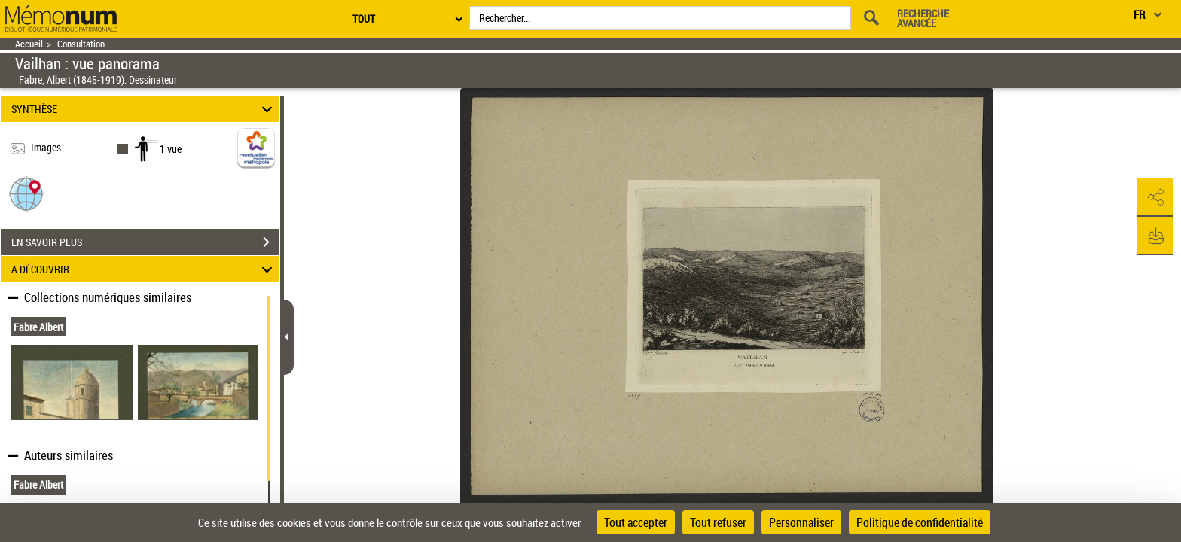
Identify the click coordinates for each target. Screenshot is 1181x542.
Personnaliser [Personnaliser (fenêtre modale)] (801, 522)
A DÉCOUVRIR (144, 269)
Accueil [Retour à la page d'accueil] (29, 44)
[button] (26, 193)
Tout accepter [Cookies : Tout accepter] (635, 522)
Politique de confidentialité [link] (919, 522)
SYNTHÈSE (144, 109)
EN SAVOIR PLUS (145, 242)
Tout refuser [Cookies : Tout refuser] (718, 522)
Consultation (81, 44)
